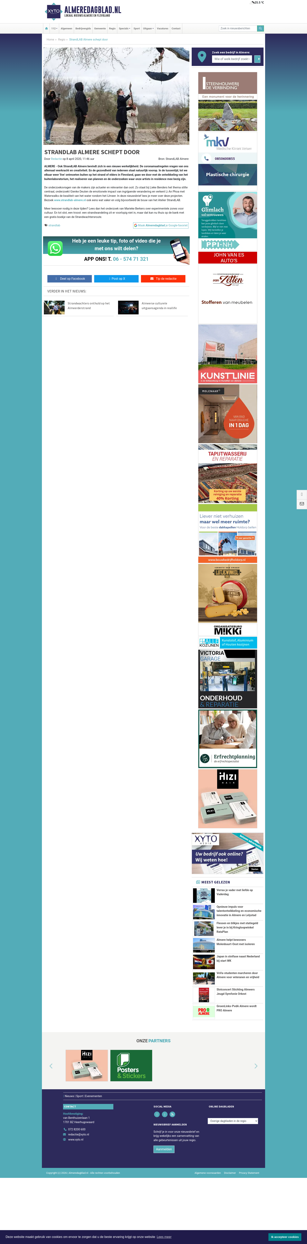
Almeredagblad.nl (92, 9)
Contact (176, 28)
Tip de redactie (163, 279)
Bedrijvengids (83, 28)
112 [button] (53, 28)
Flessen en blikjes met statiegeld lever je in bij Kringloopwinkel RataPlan (237, 949)
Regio (112, 28)
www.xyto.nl (75, 1205)
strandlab (54, 225)
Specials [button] (123, 28)
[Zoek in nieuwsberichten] (238, 28)
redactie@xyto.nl (78, 1201)
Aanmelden (164, 1215)
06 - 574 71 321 (131, 259)
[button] (46, 1132)
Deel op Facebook (69, 279)
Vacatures (162, 28)
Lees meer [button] (164, 1237)
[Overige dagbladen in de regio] (233, 1187)
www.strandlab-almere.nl (70, 200)
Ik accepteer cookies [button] (285, 1237)
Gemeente (100, 28)
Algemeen (66, 28)
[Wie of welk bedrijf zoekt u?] (232, 59)
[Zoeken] (260, 28)
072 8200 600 (76, 1195)
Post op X (116, 279)
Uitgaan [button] (147, 28)
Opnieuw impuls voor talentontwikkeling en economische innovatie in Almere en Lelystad (239, 913)
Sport (137, 28)
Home (50, 39)
